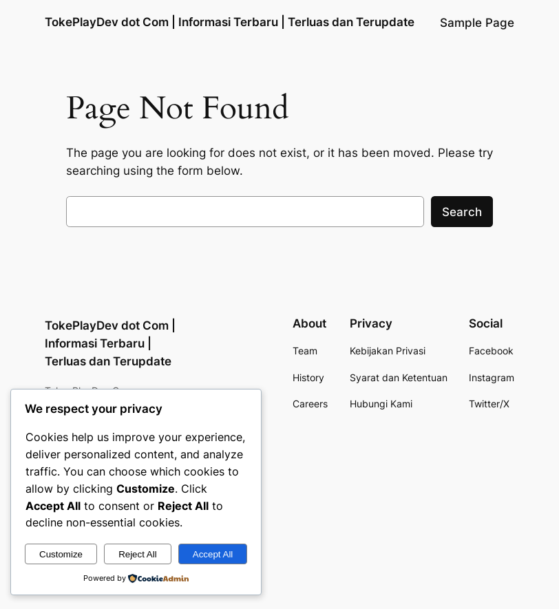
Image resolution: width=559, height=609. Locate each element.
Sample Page (477, 23)
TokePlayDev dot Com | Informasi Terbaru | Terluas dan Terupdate (229, 22)
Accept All (213, 554)
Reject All (137, 554)
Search (462, 212)
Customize (61, 554)
